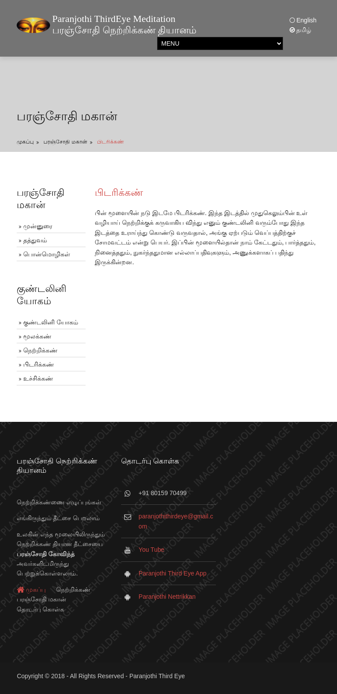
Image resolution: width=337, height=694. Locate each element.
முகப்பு (25, 142)
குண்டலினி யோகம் (50, 322)
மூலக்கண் (37, 336)
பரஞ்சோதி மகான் (65, 142)
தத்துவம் (35, 240)
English (303, 20)
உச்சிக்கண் (38, 378)
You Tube (152, 549)
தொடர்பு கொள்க (40, 609)
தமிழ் (301, 29)
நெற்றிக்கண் (40, 350)
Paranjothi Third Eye (157, 676)
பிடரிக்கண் (110, 142)
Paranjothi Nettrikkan (167, 596)
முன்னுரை (37, 226)
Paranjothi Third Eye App (173, 573)
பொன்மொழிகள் (46, 254)
